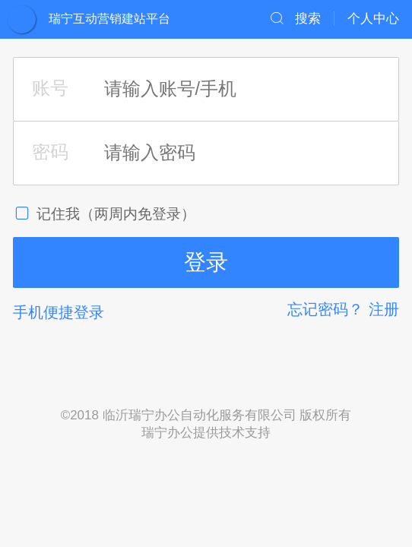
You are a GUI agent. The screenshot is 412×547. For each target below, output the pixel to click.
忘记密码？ (325, 309)
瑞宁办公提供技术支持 (206, 432)
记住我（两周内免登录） (104, 214)
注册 (384, 309)
